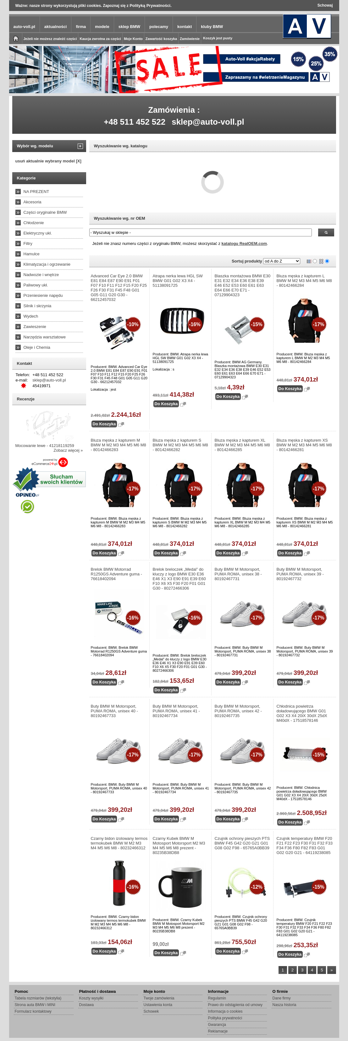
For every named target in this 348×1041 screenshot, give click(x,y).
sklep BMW (129, 26)
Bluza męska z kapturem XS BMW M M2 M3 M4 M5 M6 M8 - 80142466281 (304, 445)
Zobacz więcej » (68, 450)
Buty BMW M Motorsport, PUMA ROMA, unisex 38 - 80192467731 (238, 574)
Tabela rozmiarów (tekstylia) (38, 998)
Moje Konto (133, 39)
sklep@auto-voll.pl (208, 122)
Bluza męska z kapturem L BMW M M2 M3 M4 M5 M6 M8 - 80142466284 (304, 281)
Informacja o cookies (225, 1011)
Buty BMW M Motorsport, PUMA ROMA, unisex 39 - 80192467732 (300, 574)
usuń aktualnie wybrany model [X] (48, 161)
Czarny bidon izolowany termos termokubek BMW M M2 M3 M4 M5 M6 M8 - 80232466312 (119, 843)
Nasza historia (284, 1005)
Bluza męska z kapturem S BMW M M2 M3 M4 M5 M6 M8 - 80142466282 (180, 445)
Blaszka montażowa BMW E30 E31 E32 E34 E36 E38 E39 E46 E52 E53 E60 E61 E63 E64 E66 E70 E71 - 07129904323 (243, 285)
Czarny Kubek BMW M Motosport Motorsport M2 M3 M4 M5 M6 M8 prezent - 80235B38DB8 (179, 845)
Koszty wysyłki (91, 998)
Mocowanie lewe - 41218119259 (44, 445)
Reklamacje (218, 1031)
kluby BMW (212, 26)
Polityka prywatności (225, 1018)
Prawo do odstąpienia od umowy (235, 1005)
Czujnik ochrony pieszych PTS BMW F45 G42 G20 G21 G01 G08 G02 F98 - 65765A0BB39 (242, 843)
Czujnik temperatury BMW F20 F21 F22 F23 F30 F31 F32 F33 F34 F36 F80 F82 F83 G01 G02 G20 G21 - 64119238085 (305, 845)
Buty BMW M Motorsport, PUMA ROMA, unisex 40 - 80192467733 (114, 711)
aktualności (55, 26)
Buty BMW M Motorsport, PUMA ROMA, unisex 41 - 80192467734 (176, 711)
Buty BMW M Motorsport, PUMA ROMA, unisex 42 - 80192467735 (238, 711)
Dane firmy (282, 998)
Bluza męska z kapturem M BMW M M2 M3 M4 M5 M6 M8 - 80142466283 (118, 445)
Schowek (151, 1011)
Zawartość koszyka (161, 39)
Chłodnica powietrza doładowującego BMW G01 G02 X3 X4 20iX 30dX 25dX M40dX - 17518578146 (302, 713)
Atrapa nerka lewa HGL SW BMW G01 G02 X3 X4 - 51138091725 (178, 281)
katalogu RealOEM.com (244, 243)
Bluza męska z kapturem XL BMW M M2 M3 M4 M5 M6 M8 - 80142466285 (242, 445)
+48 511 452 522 (134, 122)
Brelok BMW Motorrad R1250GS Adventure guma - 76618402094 (116, 574)
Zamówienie (190, 39)
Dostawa (86, 1005)
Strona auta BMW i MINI (35, 1005)
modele (102, 26)
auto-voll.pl (24, 26)
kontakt (184, 26)
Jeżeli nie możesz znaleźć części (50, 39)
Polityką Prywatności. (151, 5)
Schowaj (325, 5)
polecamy (158, 26)
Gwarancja (217, 1024)
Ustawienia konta (158, 1005)
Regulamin (217, 998)
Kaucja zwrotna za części (100, 39)
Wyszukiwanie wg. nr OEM (119, 218)
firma (81, 26)
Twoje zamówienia (159, 998)
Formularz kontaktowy (33, 1011)
